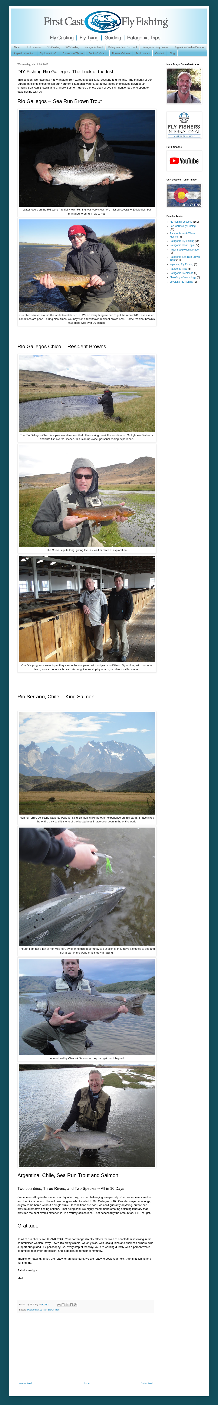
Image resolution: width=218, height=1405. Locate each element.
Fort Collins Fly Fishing (183, 226)
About (17, 47)
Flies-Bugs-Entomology (183, 277)
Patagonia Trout (94, 47)
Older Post (147, 1383)
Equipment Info (48, 53)
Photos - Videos (121, 53)
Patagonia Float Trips (182, 245)
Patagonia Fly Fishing (182, 240)
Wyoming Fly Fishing (181, 264)
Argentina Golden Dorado (189, 47)
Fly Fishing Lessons (181, 221)
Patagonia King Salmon (155, 47)
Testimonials (143, 53)
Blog (172, 53)
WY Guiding (72, 47)
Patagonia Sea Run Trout (122, 47)
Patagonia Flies (178, 268)
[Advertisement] (86, 1349)
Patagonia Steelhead (181, 273)
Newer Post (25, 1383)
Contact (159, 53)
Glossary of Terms (73, 53)
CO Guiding (53, 47)
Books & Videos (98, 53)
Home (86, 1383)
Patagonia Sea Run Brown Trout (43, 1309)
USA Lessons (33, 47)
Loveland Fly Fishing (181, 281)
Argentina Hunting (24, 53)
